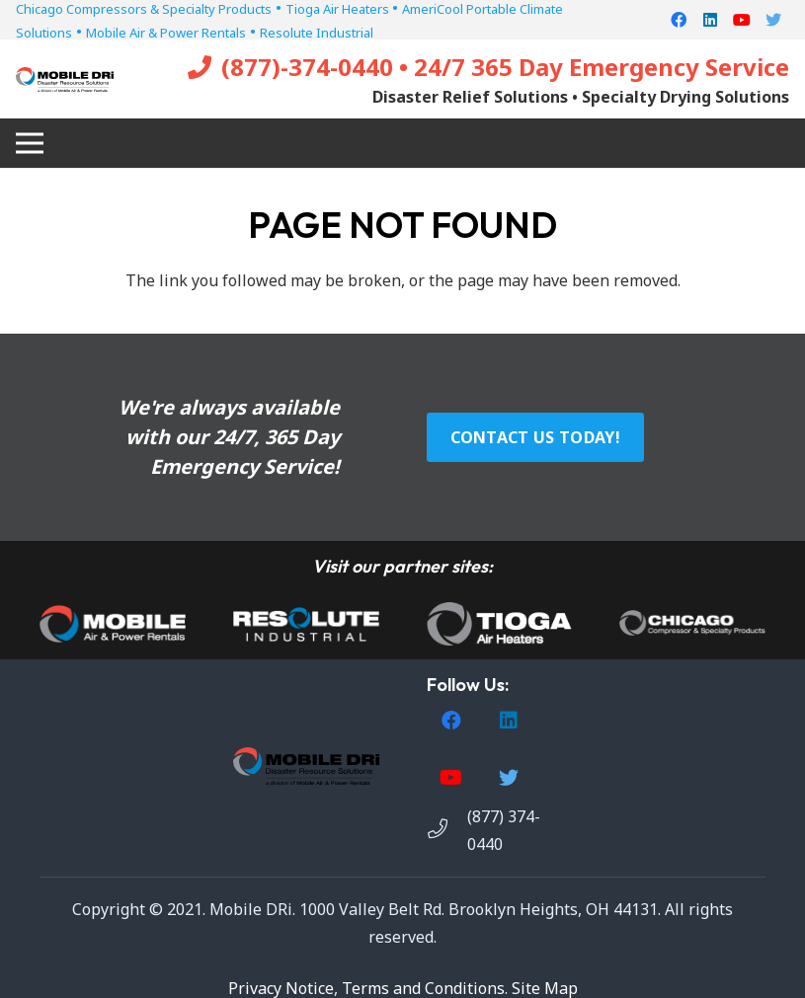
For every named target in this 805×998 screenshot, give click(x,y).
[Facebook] (678, 20)
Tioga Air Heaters (338, 9)
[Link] (65, 79)
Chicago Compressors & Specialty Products (144, 9)
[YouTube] (742, 20)
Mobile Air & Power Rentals (166, 32)
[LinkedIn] (710, 20)
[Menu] (29, 143)
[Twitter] (773, 20)
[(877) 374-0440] (447, 830)
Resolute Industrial (316, 32)
